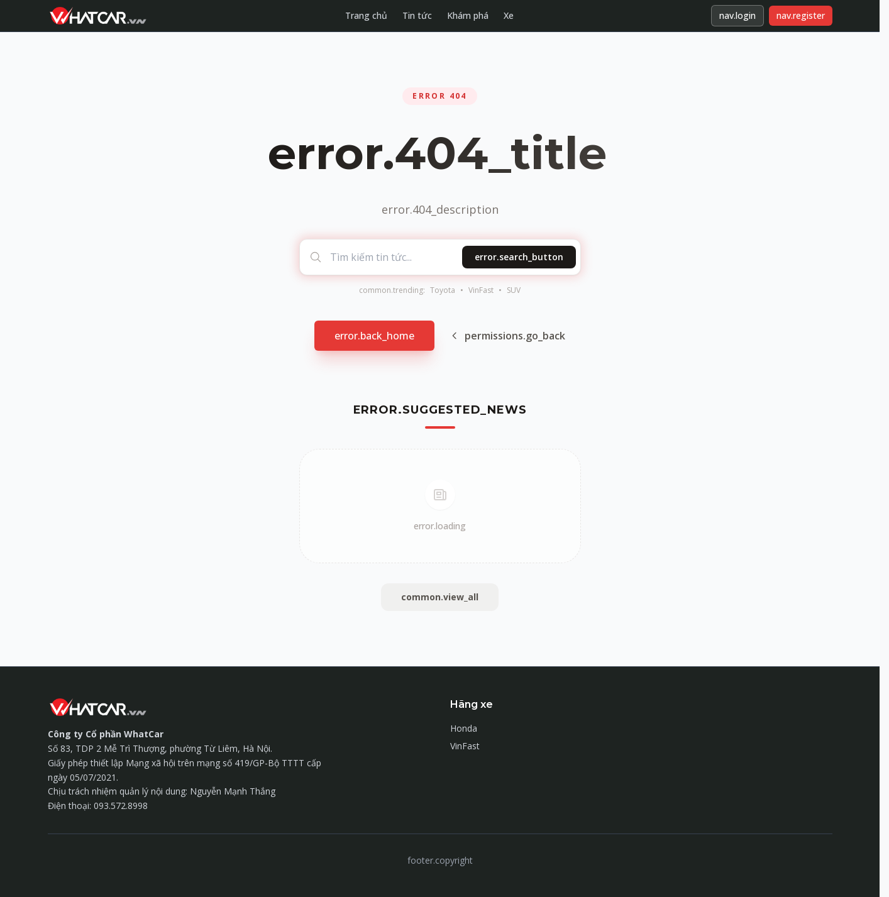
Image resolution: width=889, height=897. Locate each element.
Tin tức (417, 15)
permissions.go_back (507, 336)
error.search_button (519, 257)
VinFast (481, 290)
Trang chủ (366, 15)
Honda (463, 728)
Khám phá (468, 15)
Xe (509, 15)
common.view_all (439, 597)
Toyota (442, 290)
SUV (514, 290)
